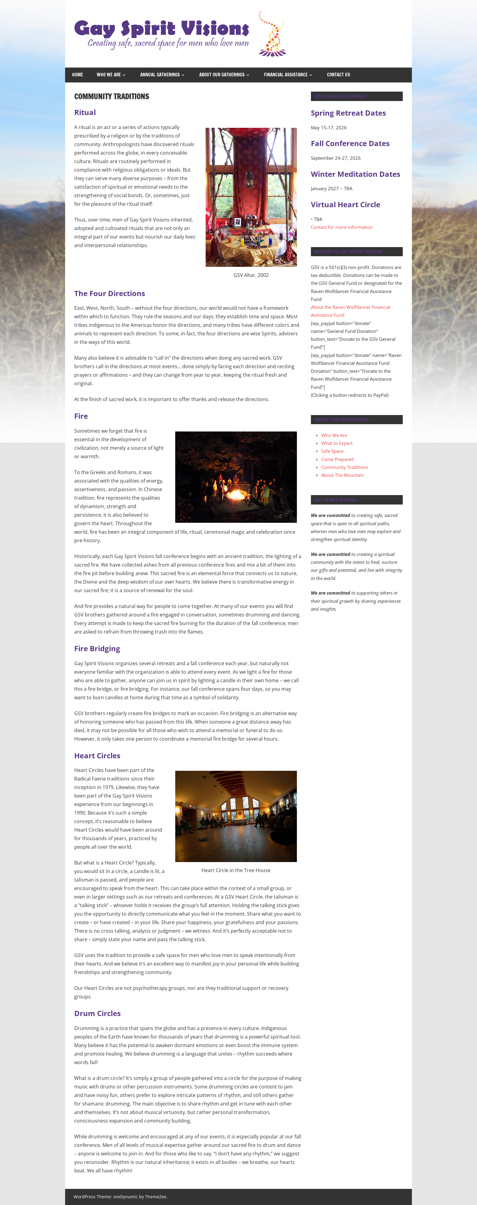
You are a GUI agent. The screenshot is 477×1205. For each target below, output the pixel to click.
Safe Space (332, 451)
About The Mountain (342, 475)
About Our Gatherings (222, 75)
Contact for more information (342, 227)
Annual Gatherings (160, 75)
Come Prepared (337, 459)
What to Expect (337, 443)
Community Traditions (344, 467)
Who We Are (109, 75)
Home (77, 75)
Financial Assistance (286, 75)
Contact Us (338, 75)
